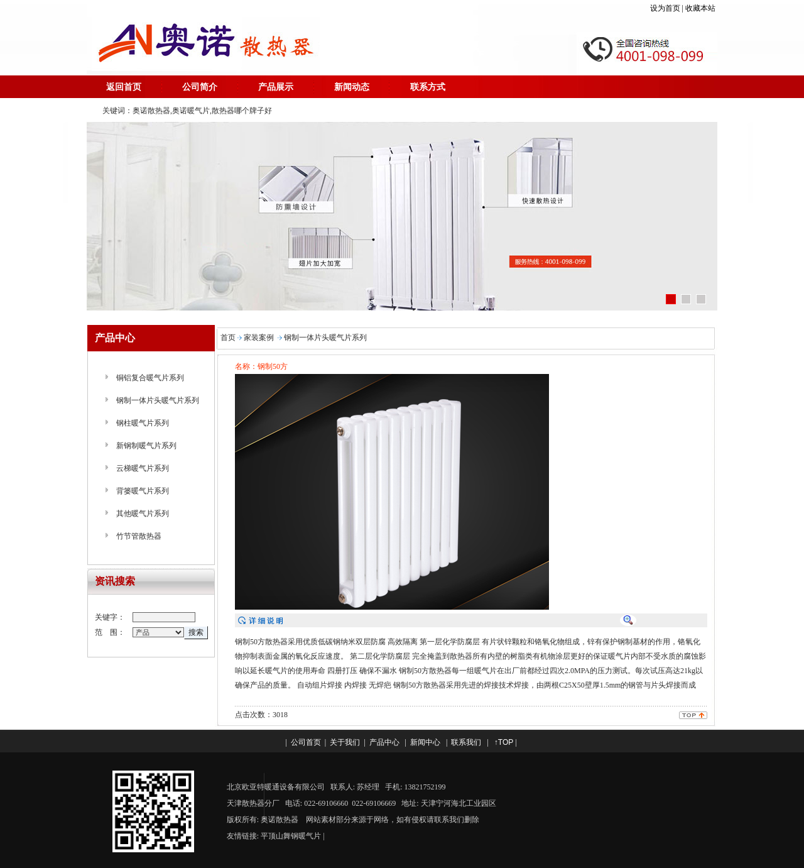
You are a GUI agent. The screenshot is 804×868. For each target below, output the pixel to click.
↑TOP (503, 742)
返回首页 (123, 87)
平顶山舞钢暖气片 (291, 836)
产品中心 (384, 742)
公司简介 (199, 87)
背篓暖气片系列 (142, 490)
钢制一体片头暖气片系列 (157, 400)
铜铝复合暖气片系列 (150, 377)
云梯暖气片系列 (142, 468)
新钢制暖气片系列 (146, 445)
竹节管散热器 (138, 536)
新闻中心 (425, 742)
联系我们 (466, 742)
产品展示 (275, 87)
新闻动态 (351, 87)
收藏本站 (701, 8)
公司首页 (306, 742)
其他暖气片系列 (142, 513)
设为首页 (665, 8)
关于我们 (345, 742)
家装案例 (259, 337)
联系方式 (427, 87)
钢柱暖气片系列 (142, 423)
